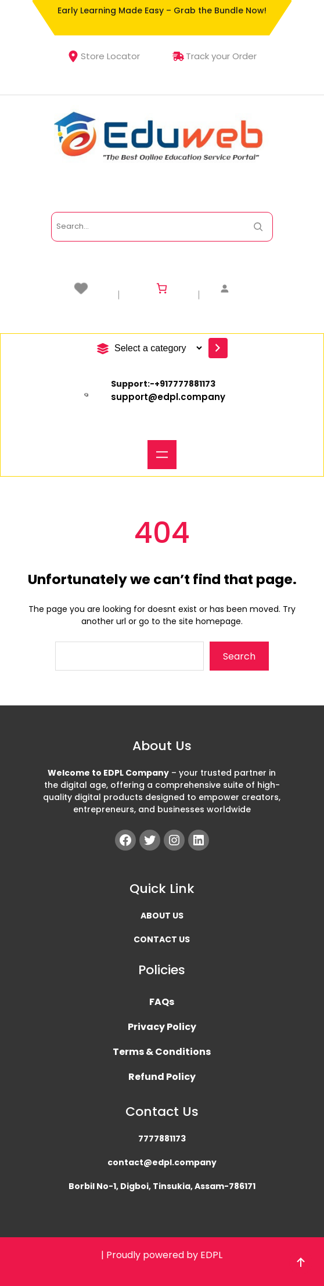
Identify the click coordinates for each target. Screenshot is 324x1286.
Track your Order (214, 56)
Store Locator (103, 56)
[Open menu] (162, 454)
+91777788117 (182, 384)
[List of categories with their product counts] (156, 348)
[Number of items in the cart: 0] (162, 288)
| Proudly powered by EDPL (161, 1255)
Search (239, 656)
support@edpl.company (168, 397)
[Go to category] (218, 348)
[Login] (241, 288)
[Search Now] (258, 227)
